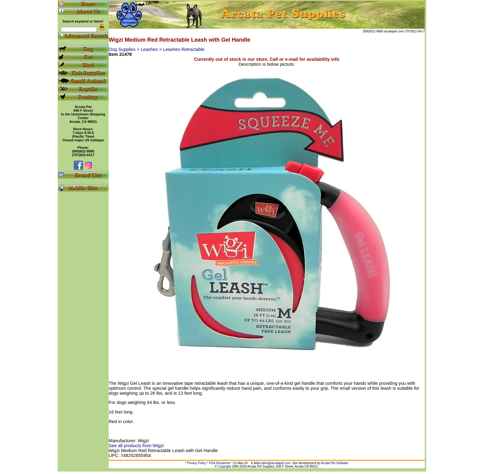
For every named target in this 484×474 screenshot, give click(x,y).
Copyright (224, 466)
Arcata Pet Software (334, 463)
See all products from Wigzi (136, 445)
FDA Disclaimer (220, 463)
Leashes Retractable (183, 49)
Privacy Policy (196, 463)
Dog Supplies (123, 49)
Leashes (150, 49)
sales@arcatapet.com (275, 463)
